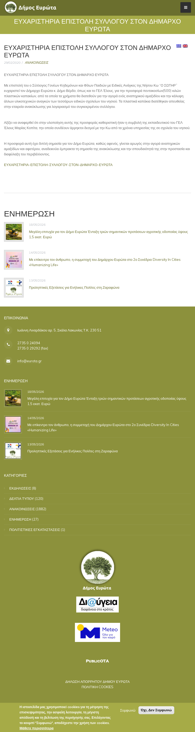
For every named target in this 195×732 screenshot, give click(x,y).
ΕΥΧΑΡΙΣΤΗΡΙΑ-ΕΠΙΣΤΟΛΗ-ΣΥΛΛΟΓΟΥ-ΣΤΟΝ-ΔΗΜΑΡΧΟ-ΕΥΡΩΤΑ (58, 165)
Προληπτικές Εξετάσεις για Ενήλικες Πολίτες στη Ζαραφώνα (74, 287)
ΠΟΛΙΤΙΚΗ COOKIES (97, 687)
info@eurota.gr (29, 361)
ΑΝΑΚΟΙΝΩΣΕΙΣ (36, 63)
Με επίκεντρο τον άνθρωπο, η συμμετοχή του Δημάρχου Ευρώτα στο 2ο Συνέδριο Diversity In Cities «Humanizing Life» (105, 262)
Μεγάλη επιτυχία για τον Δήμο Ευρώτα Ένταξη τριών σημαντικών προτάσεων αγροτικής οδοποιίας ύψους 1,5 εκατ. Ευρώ (108, 234)
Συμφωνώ (127, 711)
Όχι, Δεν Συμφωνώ (156, 711)
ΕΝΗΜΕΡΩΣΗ (20, 519)
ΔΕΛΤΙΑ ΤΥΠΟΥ (21, 498)
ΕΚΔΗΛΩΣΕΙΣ (20, 488)
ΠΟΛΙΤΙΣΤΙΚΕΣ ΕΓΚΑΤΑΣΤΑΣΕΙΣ (34, 529)
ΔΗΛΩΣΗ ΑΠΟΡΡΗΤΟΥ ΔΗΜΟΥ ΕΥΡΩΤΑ (97, 681)
